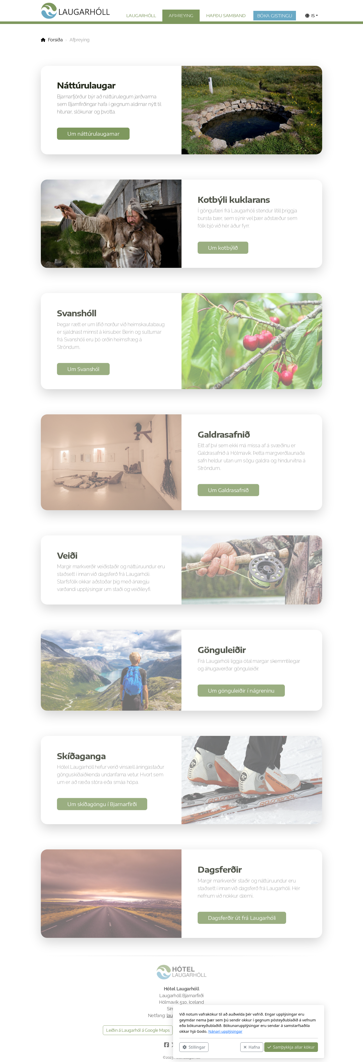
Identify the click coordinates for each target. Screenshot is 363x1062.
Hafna (184, 1047)
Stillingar (126, 1047)
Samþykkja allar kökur (224, 1047)
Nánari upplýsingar (158, 1031)
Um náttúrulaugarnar (93, 133)
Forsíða (55, 39)
